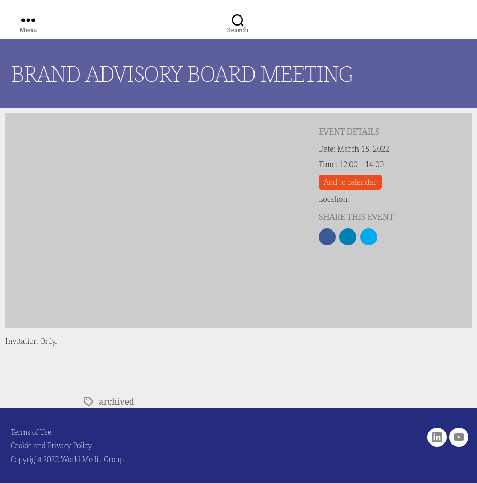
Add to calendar (350, 182)
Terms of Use (31, 432)
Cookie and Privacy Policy (51, 445)
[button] (327, 236)
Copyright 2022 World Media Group (67, 459)
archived (116, 401)
